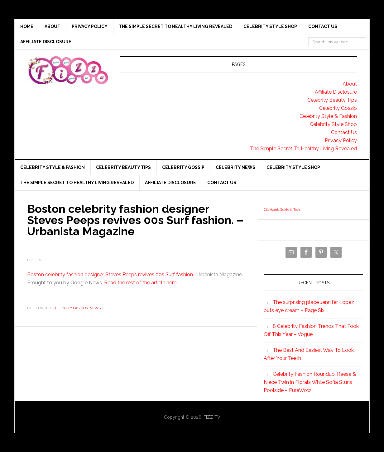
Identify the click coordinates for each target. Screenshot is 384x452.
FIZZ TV (212, 417)
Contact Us (344, 132)
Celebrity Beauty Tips (332, 100)
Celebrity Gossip (338, 108)
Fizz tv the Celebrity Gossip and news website (67, 70)
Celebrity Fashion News (77, 308)
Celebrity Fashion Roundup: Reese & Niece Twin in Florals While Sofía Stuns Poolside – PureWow (310, 382)
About (350, 84)
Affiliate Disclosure (336, 92)
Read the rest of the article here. (140, 283)
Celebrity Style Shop (333, 124)
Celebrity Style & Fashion (328, 116)
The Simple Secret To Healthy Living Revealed (303, 148)
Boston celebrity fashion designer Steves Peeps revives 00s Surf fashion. (110, 274)
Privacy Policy (341, 140)
